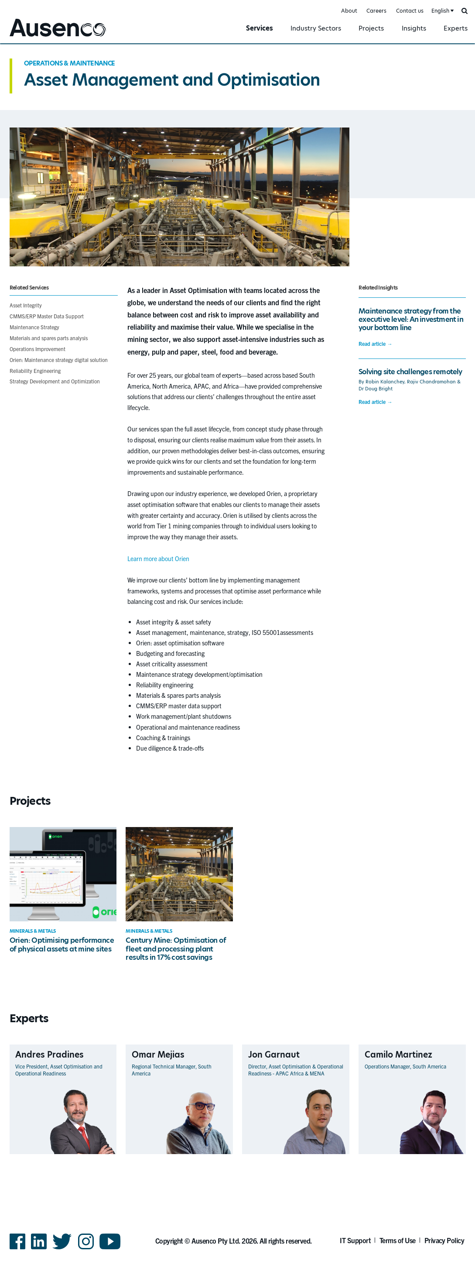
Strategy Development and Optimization (55, 381)
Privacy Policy (444, 1240)
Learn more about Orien (158, 558)
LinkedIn (39, 1248)
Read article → (375, 344)
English (440, 10)
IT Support (355, 1240)
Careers (376, 10)
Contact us (410, 10)
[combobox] (442, 11)
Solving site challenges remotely (410, 372)
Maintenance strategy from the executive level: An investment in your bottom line (411, 319)
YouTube (110, 1248)
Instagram (86, 1248)
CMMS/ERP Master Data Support (47, 316)
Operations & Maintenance (69, 63)
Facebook (17, 1248)
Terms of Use (397, 1240)
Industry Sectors (315, 28)
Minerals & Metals (33, 931)
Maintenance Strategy (34, 327)
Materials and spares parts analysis (49, 337)
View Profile (101, 1153)
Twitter (62, 1248)
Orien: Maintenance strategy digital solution (59, 359)
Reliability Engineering (35, 370)
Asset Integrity (26, 305)
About (349, 10)
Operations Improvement (37, 348)
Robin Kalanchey (385, 382)
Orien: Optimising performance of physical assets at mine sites (62, 944)
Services (259, 28)
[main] (237, 615)
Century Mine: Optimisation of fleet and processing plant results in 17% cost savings (176, 948)
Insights (414, 28)
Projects (371, 28)
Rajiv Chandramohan (431, 382)
